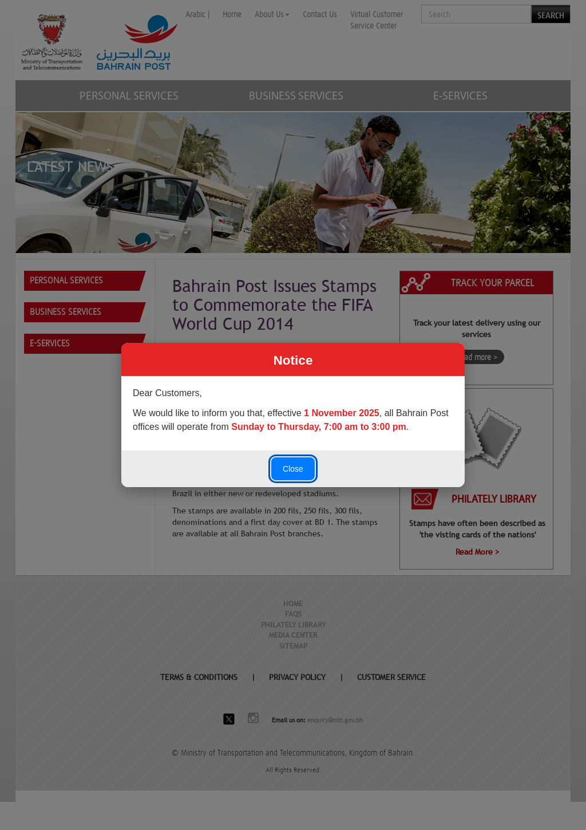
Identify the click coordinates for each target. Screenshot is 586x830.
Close (293, 468)
